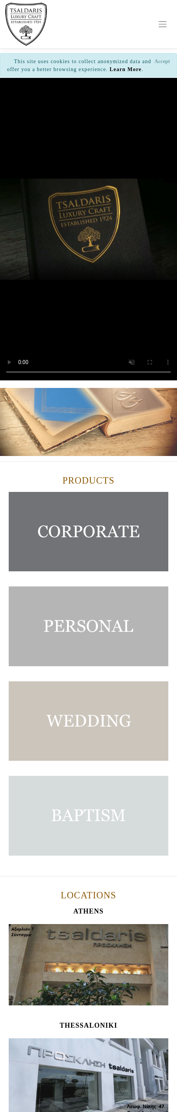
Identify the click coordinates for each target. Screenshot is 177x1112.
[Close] (162, 61)
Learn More (125, 69)
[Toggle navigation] (163, 24)
